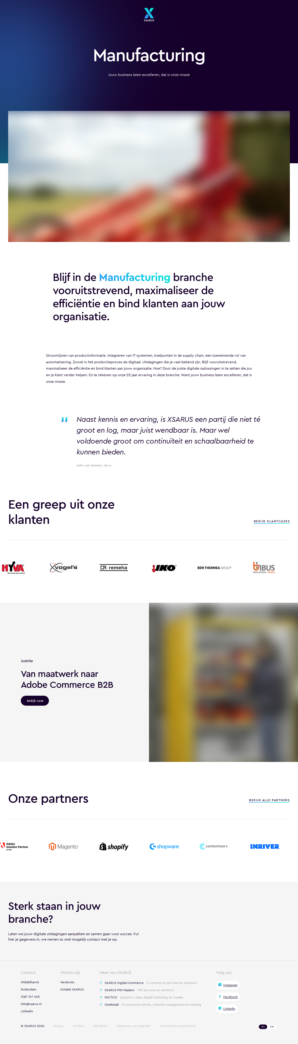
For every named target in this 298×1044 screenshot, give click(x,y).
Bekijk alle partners (269, 800)
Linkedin (229, 1009)
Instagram (230, 985)
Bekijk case (35, 700)
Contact (28, 973)
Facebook (230, 997)
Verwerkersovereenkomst (177, 1026)
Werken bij (70, 973)
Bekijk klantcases (272, 521)
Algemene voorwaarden (133, 1026)
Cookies (78, 1026)
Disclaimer (100, 1026)
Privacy (58, 1026)
